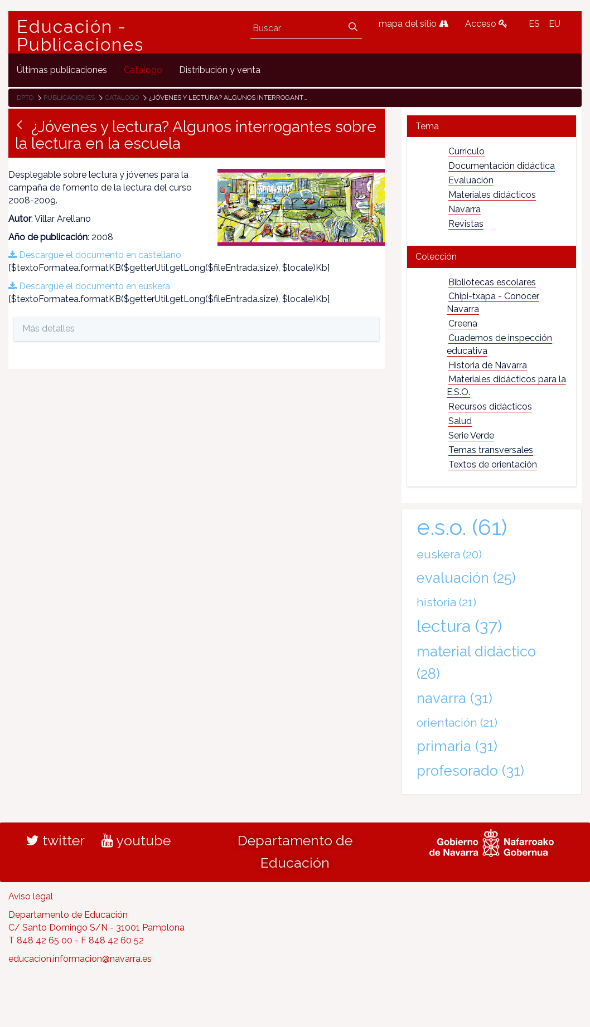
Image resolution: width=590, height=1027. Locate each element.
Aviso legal (30, 896)
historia (446, 602)
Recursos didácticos (490, 406)
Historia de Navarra (487, 365)
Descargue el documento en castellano (94, 255)
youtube (136, 840)
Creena (462, 323)
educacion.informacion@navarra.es (80, 958)
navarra (454, 698)
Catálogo (122, 97)
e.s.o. (462, 527)
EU (554, 23)
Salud (460, 421)
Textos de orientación (492, 464)
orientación (457, 722)
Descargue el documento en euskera (89, 286)
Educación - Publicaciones (80, 35)
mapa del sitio (413, 23)
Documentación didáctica (501, 165)
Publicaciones (69, 97)
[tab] (491, 126)
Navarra (464, 209)
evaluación (466, 578)
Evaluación (471, 180)
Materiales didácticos (492, 194)
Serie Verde (471, 435)
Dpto (25, 97)
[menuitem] (61, 69)
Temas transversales (490, 450)
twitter (55, 840)
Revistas (465, 223)
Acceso (486, 23)
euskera (449, 554)
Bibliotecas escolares (492, 282)
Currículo (466, 151)
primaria (457, 746)
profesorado (470, 770)
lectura (459, 626)
